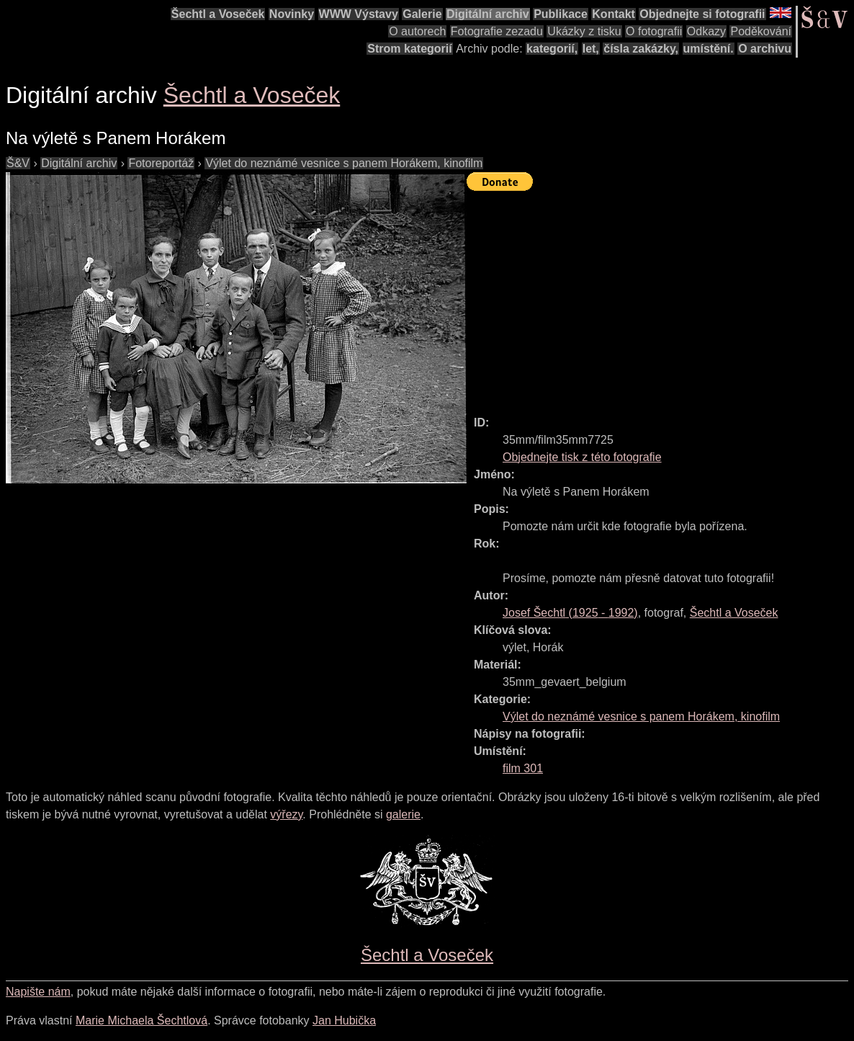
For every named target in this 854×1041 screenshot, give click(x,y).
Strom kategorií (409, 49)
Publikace (561, 14)
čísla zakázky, (640, 49)
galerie (403, 814)
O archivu (764, 49)
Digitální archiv (487, 14)
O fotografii (654, 31)
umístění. (708, 49)
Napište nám (38, 992)
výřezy (286, 814)
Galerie (422, 14)
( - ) (570, 613)
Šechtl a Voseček (218, 14)
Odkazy (706, 31)
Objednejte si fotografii (702, 14)
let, (591, 49)
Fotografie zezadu (497, 31)
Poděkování (760, 31)
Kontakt (613, 14)
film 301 (523, 768)
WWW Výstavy (358, 14)
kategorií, (551, 49)
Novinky (291, 14)
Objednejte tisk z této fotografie (582, 457)
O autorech (417, 31)
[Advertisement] (660, 297)
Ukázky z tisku (584, 31)
